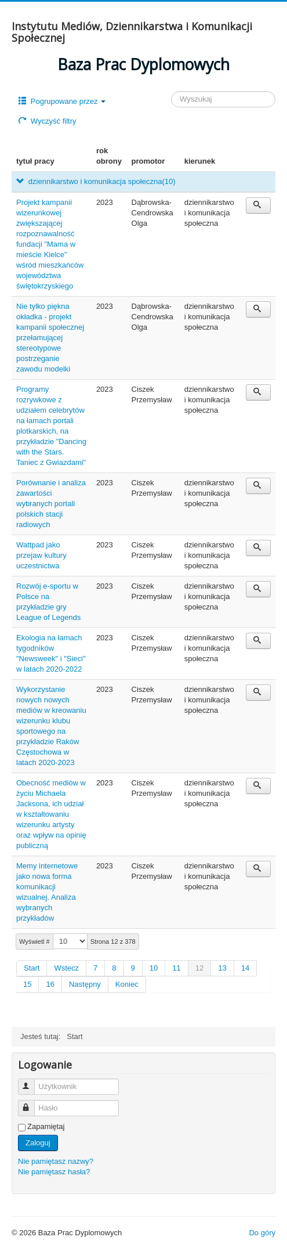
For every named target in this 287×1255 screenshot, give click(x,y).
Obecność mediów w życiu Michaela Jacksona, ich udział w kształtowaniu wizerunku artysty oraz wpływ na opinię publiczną (51, 814)
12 (199, 968)
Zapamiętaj (45, 1126)
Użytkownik (31, 1081)
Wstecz (66, 968)
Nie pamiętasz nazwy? (55, 1161)
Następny (85, 984)
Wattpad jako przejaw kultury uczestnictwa (41, 555)
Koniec (127, 984)
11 (176, 968)
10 (154, 968)
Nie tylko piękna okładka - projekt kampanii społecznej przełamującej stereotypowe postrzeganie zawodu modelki (50, 337)
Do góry (262, 1232)
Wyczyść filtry (47, 121)
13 (222, 968)
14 (245, 968)
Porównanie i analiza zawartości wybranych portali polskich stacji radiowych (51, 503)
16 (50, 984)
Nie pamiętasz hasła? (54, 1171)
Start (31, 968)
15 (27, 984)
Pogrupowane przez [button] (62, 101)
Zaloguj (38, 1142)
